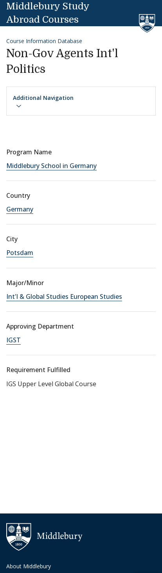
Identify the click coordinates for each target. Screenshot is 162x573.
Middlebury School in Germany (51, 165)
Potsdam (19, 252)
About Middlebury (28, 566)
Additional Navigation (43, 101)
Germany (19, 209)
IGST (13, 340)
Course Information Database (44, 41)
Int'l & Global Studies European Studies (64, 296)
